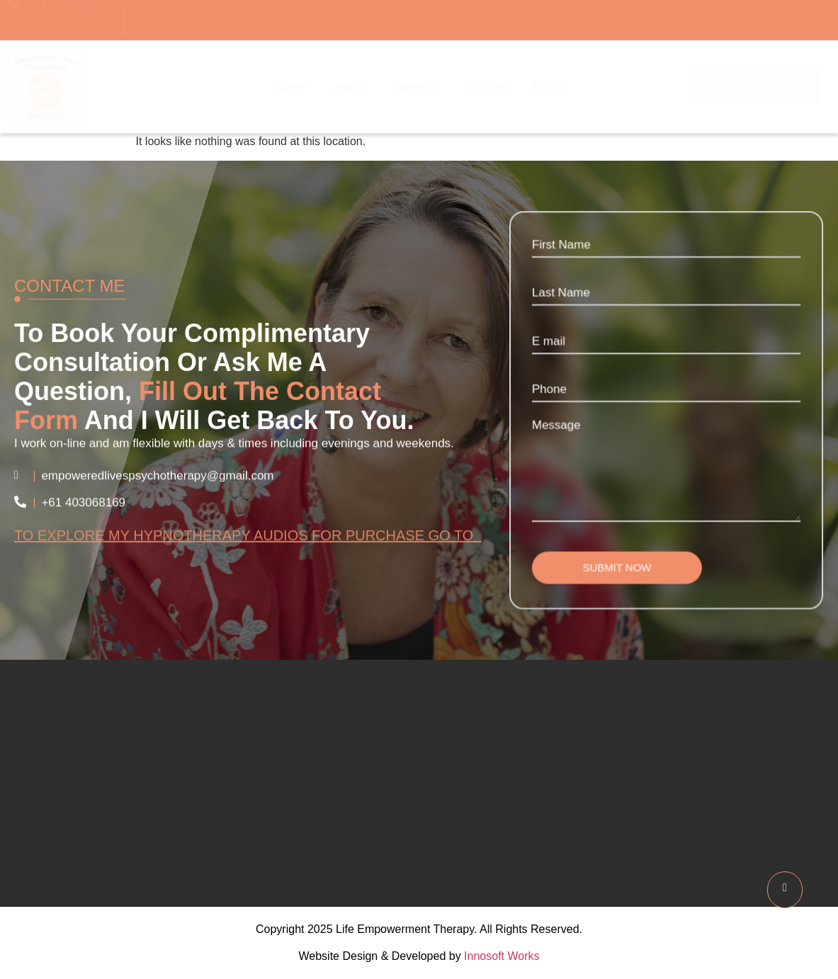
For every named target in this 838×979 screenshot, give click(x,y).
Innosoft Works (501, 956)
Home (290, 86)
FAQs (549, 86)
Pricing (487, 86)
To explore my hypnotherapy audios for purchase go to (247, 541)
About (350, 86)
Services (418, 86)
